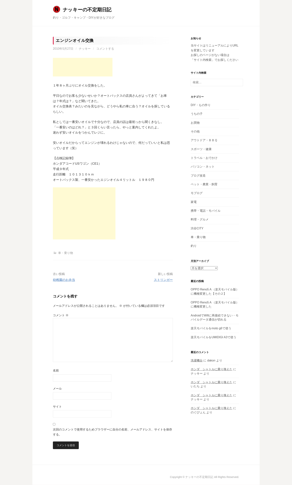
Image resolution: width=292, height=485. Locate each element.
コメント (61, 315)
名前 (56, 370)
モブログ (197, 193)
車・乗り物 (65, 252)
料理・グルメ (200, 219)
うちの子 (197, 113)
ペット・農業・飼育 (204, 184)
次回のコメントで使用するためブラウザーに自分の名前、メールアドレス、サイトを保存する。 (112, 432)
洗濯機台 (197, 360)
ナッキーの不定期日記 (87, 9)
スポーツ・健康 (201, 149)
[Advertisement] (82, 67)
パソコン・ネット (203, 166)
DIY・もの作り (201, 105)
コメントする (105, 48)
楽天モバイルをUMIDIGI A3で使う (213, 337)
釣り (194, 245)
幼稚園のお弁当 (64, 280)
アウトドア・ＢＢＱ (204, 140)
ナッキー (85, 48)
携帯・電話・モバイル (205, 210)
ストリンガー (163, 280)
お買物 (195, 122)
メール (57, 388)
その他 (195, 131)
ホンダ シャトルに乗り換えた (211, 369)
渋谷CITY (197, 228)
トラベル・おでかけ (204, 157)
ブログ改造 (198, 175)
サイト (57, 406)
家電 (194, 202)
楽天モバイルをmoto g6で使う (211, 328)
